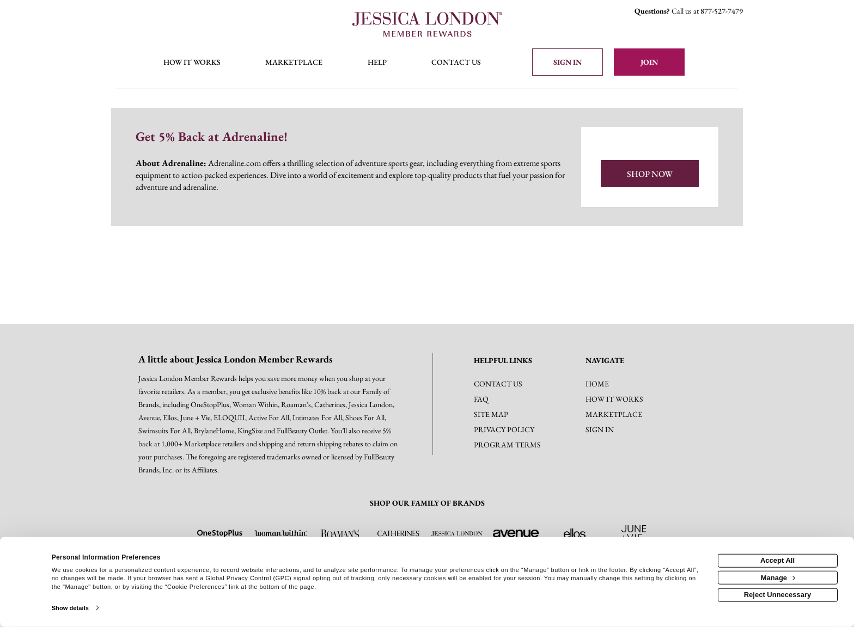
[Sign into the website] (567, 62)
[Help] (377, 63)
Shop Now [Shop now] (650, 174)
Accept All (777, 560)
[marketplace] (294, 63)
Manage (778, 577)
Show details (70, 608)
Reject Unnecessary (778, 595)
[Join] (649, 62)
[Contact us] (456, 63)
